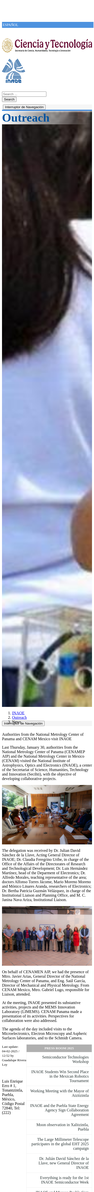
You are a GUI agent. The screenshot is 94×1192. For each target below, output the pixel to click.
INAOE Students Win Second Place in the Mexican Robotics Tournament (60, 1076)
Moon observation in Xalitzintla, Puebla (62, 1127)
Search (9, 99)
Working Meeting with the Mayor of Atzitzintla (59, 1093)
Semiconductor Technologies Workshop (65, 1059)
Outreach (19, 717)
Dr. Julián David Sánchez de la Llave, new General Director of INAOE (64, 1163)
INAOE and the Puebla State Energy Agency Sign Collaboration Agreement (59, 1110)
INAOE (18, 713)
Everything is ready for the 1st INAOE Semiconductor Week (64, 1180)
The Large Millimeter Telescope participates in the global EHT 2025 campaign (60, 1143)
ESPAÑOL (10, 25)
